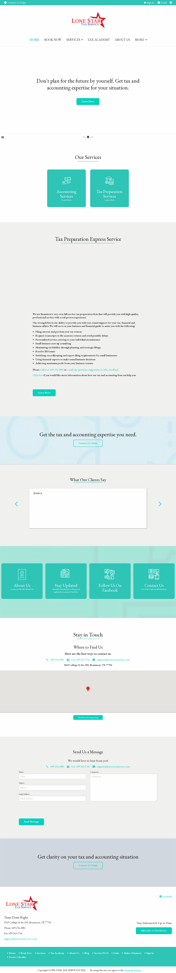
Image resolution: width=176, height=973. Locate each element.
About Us (122, 39)
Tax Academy (98, 39)
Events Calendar (17, 956)
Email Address (24, 793)
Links (116, 952)
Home (34, 39)
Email (162, 3)
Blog (86, 952)
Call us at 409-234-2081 (52, 368)
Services (73, 39)
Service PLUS (101, 952)
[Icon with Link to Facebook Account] (171, 2)
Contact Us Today (15, 2)
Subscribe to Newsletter (154, 929)
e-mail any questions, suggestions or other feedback (92, 368)
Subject (21, 782)
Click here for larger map (88, 716)
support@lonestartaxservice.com (111, 658)
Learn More (44, 391)
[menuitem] (35, 38)
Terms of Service (132, 969)
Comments (94, 771)
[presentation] (40, 809)
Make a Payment (132, 952)
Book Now (52, 39)
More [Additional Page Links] (139, 39)
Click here (38, 374)
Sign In (149, 3)
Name (21, 771)
